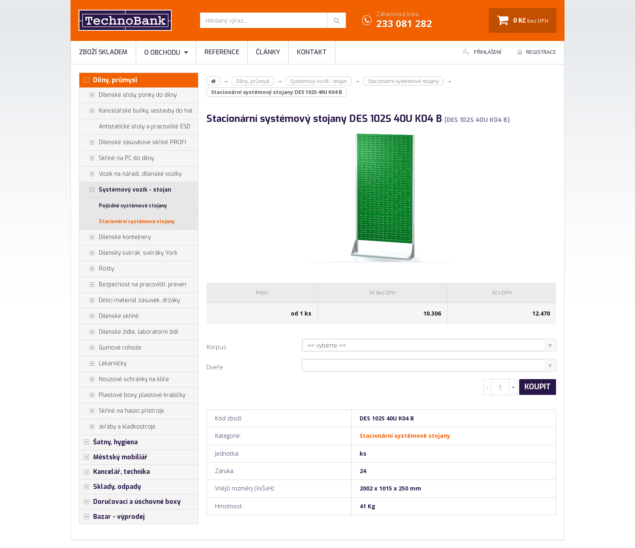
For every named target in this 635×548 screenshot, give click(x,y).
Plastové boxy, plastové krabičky (132, 395)
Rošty (96, 269)
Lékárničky (102, 363)
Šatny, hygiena (108, 442)
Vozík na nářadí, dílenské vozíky (130, 174)
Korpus (216, 347)
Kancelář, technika (114, 472)
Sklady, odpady (110, 487)
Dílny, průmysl (108, 80)
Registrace (537, 51)
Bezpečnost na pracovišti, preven (132, 284)
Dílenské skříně (109, 316)
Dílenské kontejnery (115, 237)
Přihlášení (482, 51)
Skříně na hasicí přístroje (121, 411)
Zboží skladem (103, 52)
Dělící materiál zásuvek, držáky (129, 300)
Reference (222, 52)
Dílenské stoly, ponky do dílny (128, 95)
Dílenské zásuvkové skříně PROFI (132, 142)
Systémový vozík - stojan (125, 190)
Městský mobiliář (113, 457)
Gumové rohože (110, 348)
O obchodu (166, 52)
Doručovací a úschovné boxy (130, 502)
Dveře (215, 367)
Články (268, 52)
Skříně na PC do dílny (116, 158)
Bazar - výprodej (112, 517)
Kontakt (312, 52)
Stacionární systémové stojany (137, 221)
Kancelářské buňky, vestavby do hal (135, 111)
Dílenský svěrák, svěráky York (128, 253)
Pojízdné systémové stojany (133, 206)
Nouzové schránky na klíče (124, 379)
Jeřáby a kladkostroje (117, 427)
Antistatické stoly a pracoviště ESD (144, 126)
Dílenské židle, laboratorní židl (128, 332)
